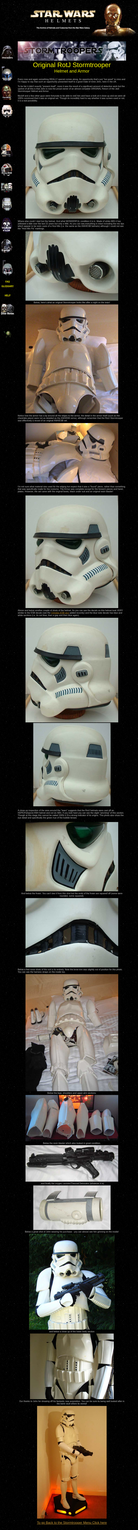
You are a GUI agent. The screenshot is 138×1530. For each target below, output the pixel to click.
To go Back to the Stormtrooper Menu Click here (72, 1522)
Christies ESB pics (60, 613)
